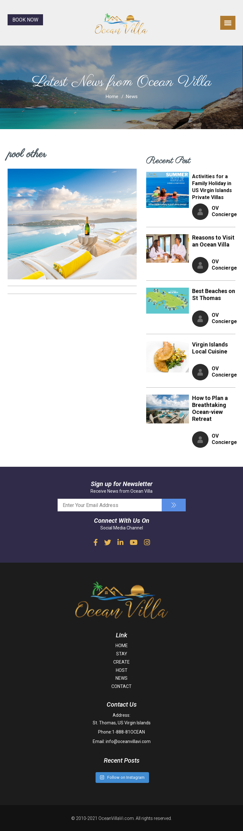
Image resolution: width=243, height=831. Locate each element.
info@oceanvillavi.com (128, 741)
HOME (121, 645)
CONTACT (121, 686)
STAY (121, 653)
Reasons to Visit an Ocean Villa (213, 241)
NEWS (121, 678)
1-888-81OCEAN (128, 731)
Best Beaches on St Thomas (213, 294)
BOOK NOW (25, 20)
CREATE (121, 662)
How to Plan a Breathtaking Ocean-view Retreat (210, 408)
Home (112, 96)
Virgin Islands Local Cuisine (210, 348)
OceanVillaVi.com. (116, 817)
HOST (122, 670)
